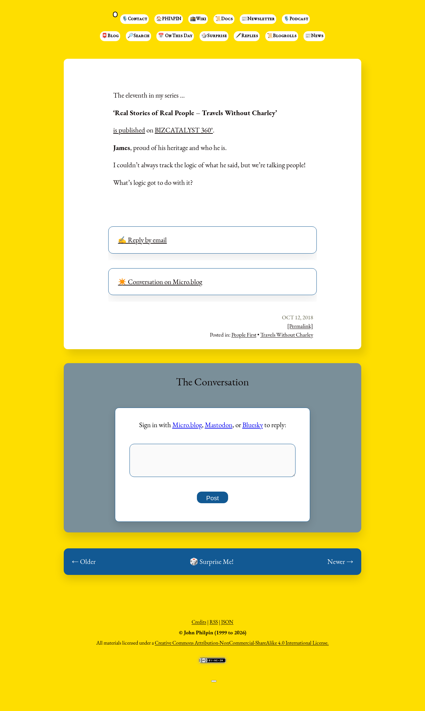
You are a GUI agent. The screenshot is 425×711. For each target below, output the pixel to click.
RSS (214, 625)
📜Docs (224, 19)
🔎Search (138, 36)
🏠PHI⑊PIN (168, 19)
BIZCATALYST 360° (184, 129)
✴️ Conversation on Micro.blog (160, 281)
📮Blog (110, 36)
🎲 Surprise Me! (211, 565)
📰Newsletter (258, 19)
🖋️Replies (246, 36)
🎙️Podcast (296, 19)
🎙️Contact (134, 19)
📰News (314, 36)
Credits (199, 625)
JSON (227, 625)
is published (129, 129)
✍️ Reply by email (142, 239)
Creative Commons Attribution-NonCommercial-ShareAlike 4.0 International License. (242, 646)
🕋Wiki (198, 19)
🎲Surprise (214, 36)
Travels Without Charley (286, 334)
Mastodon (218, 424)
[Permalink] (300, 326)
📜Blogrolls (282, 36)
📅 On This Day (175, 36)
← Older (84, 565)
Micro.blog (187, 424)
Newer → (340, 565)
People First (243, 334)
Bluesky (252, 424)
